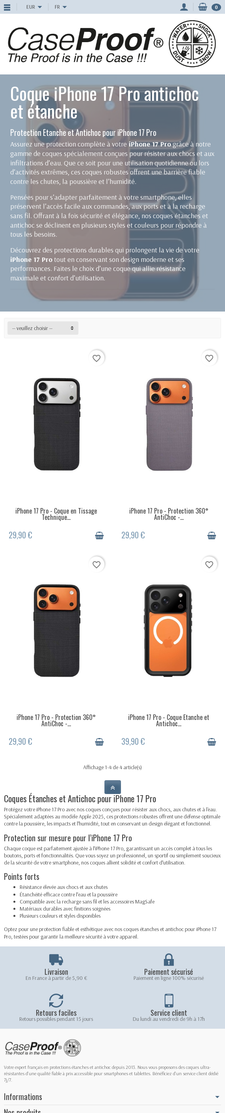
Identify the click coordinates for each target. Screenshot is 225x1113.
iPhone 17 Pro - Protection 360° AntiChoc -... (168, 514)
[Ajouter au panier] (99, 535)
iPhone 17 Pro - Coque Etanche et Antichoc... (168, 720)
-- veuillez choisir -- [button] (32, 328)
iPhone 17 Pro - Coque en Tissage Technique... (56, 514)
